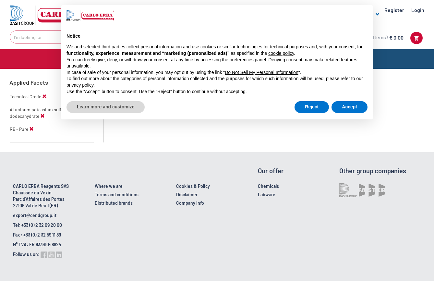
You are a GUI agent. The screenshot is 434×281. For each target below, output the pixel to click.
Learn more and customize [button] (105, 106)
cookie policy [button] (281, 53)
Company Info (190, 203)
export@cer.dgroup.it (34, 215)
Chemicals (268, 186)
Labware (266, 194)
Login (417, 10)
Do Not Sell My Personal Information (261, 72)
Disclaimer (187, 194)
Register (394, 10)
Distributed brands (114, 203)
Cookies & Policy (193, 186)
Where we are (109, 186)
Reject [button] (312, 106)
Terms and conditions (117, 194)
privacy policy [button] (79, 85)
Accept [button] (349, 106)
